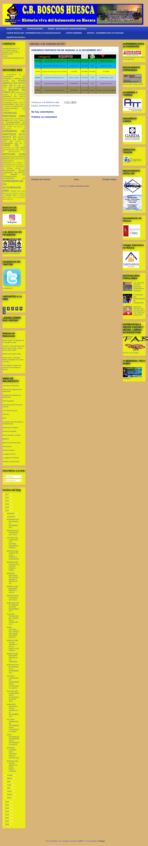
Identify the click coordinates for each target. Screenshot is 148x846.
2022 (7, 494)
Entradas (8, 477)
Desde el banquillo (9, 431)
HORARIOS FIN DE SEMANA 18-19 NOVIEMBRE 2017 (13, 669)
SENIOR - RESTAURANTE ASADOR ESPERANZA (67, 29)
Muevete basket (8, 450)
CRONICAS (6, 110)
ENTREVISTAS (8, 125)
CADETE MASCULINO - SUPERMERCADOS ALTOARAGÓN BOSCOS (34, 33)
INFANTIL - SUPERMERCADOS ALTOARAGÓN (105, 33)
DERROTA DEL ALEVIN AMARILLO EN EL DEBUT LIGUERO (12, 766)
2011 (7, 818)
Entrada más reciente (40, 179)
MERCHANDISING (14, 151)
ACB (4, 418)
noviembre (11, 517)
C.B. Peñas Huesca (10, 410)
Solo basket (7, 446)
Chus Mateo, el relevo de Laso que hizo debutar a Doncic (12, 367)
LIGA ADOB (20, 148)
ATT (15, 86)
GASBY (9, 126)
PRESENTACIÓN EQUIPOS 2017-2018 (13, 533)
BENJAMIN (21, 88)
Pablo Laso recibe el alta (12, 354)
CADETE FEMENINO (74, 33)
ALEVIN (6, 81)
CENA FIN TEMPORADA (14, 106)
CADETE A (19, 92)
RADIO (20, 165)
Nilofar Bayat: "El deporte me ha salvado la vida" (13, 341)
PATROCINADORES (35, 29)
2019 (7, 504)
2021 (7, 498)
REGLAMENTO (7, 166)
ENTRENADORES (13, 123)
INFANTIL (7, 137)
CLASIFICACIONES (10, 108)
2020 (7, 501)
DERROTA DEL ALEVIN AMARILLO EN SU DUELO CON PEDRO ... (13, 645)
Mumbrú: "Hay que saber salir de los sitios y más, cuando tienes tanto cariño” (14, 348)
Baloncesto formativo (10, 428)
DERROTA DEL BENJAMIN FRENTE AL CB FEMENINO (12, 658)
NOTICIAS (9, 154)
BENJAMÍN (13, 90)
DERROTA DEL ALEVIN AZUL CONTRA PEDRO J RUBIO (13, 566)
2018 (7, 507)
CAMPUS (22, 104)
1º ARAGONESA (9, 74)
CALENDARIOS (9, 104)
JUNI (20, 143)
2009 (7, 824)
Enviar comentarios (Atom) (79, 186)
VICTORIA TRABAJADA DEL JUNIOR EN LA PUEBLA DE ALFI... (13, 619)
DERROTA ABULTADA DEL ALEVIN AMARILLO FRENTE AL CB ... (12, 578)
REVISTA (21, 173)
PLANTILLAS (18, 159)
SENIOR (14, 175)
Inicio (76, 179)
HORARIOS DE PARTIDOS (49, 106)
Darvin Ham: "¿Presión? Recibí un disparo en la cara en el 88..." (13, 360)
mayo (9, 785)
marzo (9, 791)
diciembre (11, 513)
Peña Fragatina (8, 401)
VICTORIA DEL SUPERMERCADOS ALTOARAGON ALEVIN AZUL (13, 696)
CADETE (7, 92)
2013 (7, 811)
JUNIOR (6, 145)
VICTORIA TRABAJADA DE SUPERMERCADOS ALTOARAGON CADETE (13, 682)
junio (9, 781)
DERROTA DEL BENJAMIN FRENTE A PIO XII (12, 589)
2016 (7, 802)
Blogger (102, 841)
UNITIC (22, 193)
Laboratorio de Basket (11, 386)
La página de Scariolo (11, 458)
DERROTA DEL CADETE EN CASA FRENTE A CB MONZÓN (13, 555)
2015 (7, 805)
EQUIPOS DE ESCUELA (16, 37)
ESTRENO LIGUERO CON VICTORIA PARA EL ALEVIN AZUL (13, 753)
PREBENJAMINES (8, 161)
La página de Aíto (9, 454)
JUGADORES (8, 143)
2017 (7, 510)
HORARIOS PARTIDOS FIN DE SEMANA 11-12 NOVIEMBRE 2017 (13, 710)
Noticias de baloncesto (11, 461)
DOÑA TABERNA (19, 120)
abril (9, 788)
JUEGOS (18, 141)
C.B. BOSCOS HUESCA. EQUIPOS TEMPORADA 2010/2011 (138, 287)
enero (9, 798)
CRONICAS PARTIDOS (10, 114)
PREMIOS (19, 163)
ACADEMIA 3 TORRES (12, 79)
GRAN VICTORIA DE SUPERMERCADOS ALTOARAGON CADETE (13, 740)
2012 (7, 815)
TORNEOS (14, 193)
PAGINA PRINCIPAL (14, 29)
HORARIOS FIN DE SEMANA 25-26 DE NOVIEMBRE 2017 (13, 607)
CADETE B (7, 94)
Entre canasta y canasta (11, 435)
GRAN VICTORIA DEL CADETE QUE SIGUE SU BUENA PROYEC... (13, 632)
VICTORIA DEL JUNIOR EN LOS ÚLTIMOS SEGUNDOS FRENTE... (12, 543)
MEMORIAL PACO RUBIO (16, 150)
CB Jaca (6, 414)
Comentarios (9, 480)
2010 (7, 821)
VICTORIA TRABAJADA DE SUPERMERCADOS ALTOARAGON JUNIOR (13, 725)
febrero (10, 794)
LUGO (80, 841)
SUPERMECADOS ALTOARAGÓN (10, 178)
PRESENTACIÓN (8, 165)
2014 (7, 808)
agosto (10, 778)
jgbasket (6, 439)
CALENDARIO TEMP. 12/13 (12, 102)
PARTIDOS (7, 157)
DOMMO (6, 121)
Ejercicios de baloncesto (12, 443)
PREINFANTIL (7, 163)
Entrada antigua (109, 179)
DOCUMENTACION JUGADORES (13, 119)
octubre (10, 775)
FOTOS (22, 125)
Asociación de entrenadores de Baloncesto (13, 423)
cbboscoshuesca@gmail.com (13, 58)
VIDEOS (9, 195)
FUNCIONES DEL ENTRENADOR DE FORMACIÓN (139, 299)
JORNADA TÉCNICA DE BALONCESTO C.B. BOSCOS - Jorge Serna (139, 311)
